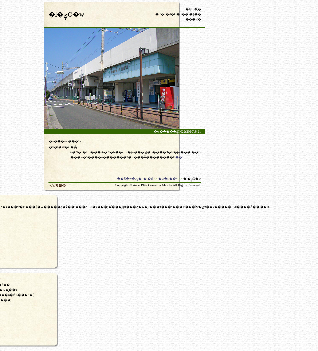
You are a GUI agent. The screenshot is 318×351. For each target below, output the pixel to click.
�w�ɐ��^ (168, 178)
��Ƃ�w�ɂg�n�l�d (135, 178)
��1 (179, 157)
